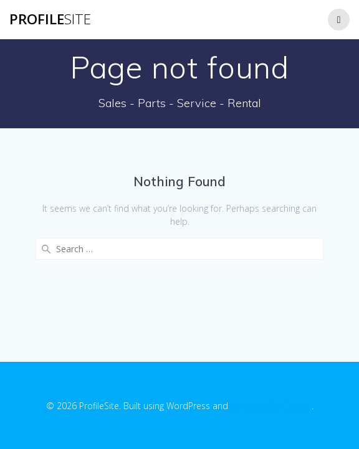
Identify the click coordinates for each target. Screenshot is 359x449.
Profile (50, 19)
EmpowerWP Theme (271, 406)
